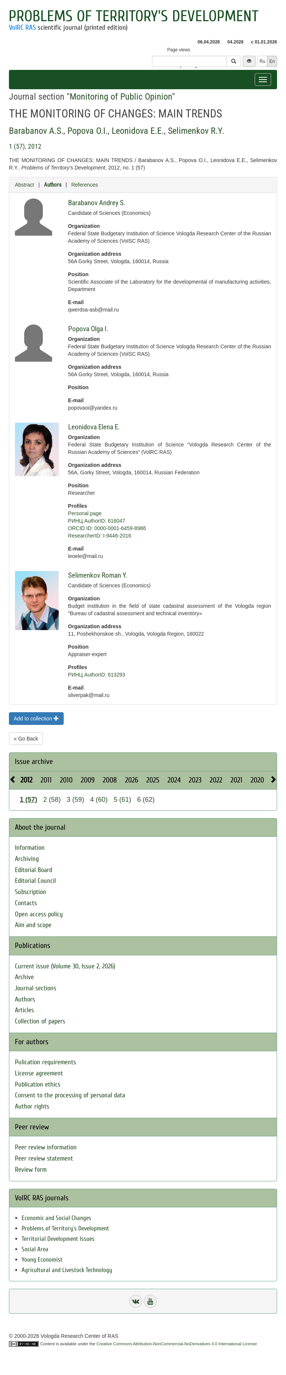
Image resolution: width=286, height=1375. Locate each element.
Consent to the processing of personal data (70, 1095)
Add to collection (36, 719)
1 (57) (28, 799)
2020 (257, 780)
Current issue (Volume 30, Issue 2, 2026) (65, 966)
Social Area (35, 1249)
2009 (88, 780)
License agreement (39, 1073)
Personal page (85, 513)
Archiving (27, 859)
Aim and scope (33, 925)
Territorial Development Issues (58, 1238)
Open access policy (39, 914)
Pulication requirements (45, 1062)
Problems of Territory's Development (133, 16)
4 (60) (99, 799)
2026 (131, 780)
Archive (24, 977)
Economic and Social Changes (56, 1217)
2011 (46, 780)
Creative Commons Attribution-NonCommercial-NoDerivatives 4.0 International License (176, 1344)
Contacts (26, 903)
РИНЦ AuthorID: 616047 (96, 521)
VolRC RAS (22, 27)
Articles (24, 1010)
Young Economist (42, 1259)
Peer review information (46, 1147)
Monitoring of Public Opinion (121, 96)
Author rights (32, 1106)
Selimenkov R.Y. (196, 131)
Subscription (30, 892)
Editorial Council (35, 881)
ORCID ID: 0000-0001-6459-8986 (107, 528)
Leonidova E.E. (138, 131)
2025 (152, 780)
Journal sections (35, 988)
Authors (52, 184)
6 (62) (146, 799)
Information (30, 848)
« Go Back (26, 739)
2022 (216, 780)
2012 (26, 780)
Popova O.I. (87, 131)
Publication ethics (37, 1084)
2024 (174, 780)
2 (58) (52, 799)
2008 (110, 780)
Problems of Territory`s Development (65, 1228)
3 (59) (75, 799)
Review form (31, 1170)
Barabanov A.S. (36, 131)
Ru (262, 61)
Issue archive (34, 761)
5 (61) (122, 799)
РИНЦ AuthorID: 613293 (96, 675)
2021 (236, 780)
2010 (66, 780)
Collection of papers (40, 1021)
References (84, 185)
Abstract (24, 185)
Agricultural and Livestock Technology (67, 1270)
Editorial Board (33, 870)
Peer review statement (44, 1158)
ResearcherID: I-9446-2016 (99, 536)
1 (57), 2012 (25, 146)
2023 (195, 780)
